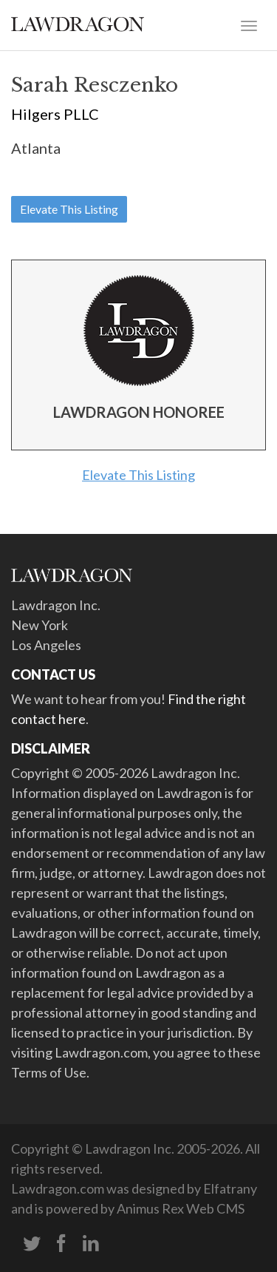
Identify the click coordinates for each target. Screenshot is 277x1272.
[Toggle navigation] (249, 24)
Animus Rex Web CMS (180, 1208)
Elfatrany (230, 1188)
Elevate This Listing (69, 209)
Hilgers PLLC (55, 114)
